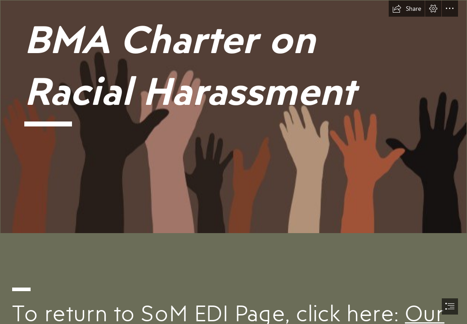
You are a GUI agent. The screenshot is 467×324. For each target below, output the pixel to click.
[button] (407, 8)
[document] (233, 162)
